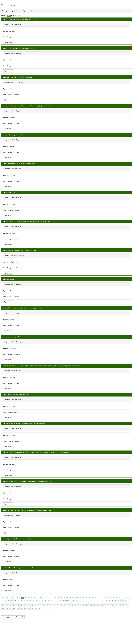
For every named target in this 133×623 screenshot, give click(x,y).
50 (18, 600)
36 (104, 597)
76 (97, 600)
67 (70, 600)
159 (3, 608)
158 (127, 605)
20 (55, 597)
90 (12, 603)
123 (127, 603)
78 (103, 600)
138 (54, 605)
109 (76, 603)
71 (82, 600)
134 (39, 605)
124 (3, 605)
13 (34, 597)
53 (27, 600)
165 (25, 608)
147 (87, 605)
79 (106, 600)
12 (31, 597)
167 (32, 608)
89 (9, 603)
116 (101, 603)
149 (94, 605)
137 (50, 605)
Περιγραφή (6, 31)
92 (18, 603)
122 (123, 603)
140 (61, 605)
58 (42, 600)
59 (45, 600)
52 (24, 600)
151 (102, 605)
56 (36, 600)
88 (5, 603)
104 (57, 603)
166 (29, 608)
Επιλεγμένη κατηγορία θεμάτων (11, 11)
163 (18, 608)
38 (110, 597)
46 (5, 600)
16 (43, 597)
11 (28, 597)
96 (30, 603)
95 (27, 603)
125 (7, 605)
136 (47, 605)
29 (83, 597)
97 (33, 603)
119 (112, 603)
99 (39, 603)
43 (126, 597)
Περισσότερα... (8, 42)
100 (43, 603)
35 (101, 597)
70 (79, 600)
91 (15, 603)
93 (21, 603)
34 (98, 597)
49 (15, 600)
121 (119, 603)
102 (50, 603)
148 (91, 605)
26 (74, 597)
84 (122, 600)
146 (83, 605)
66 (67, 600)
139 (58, 605)
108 (72, 603)
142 (69, 605)
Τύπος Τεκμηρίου (8, 37)
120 (116, 603)
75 (94, 600)
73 (88, 600)
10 (25, 597)
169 (39, 608)
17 (46, 597)
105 (61, 603)
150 (98, 605)
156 (120, 605)
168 (36, 608)
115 (97, 603)
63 (57, 600)
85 (125, 600)
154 (113, 605)
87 (2, 603)
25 (71, 597)
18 (49, 597)
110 (79, 603)
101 (46, 603)
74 (91, 600)
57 (39, 600)
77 (100, 600)
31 (89, 597)
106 (65, 603)
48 (12, 600)
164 (21, 608)
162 (14, 608)
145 (80, 605)
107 (68, 603)
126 (10, 605)
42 (122, 597)
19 (52, 597)
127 (14, 605)
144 (76, 605)
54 (30, 600)
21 (58, 597)
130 (25, 605)
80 (109, 600)
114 (94, 603)
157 (123, 605)
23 (64, 597)
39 (113, 597)
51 (21, 600)
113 (90, 603)
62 (54, 600)
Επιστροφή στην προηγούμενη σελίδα (12, 617)
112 (87, 603)
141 (65, 605)
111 (83, 603)
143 (72, 605)
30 (86, 597)
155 (116, 605)
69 (76, 600)
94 (24, 603)
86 (128, 600)
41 (119, 597)
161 (10, 608)
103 (54, 603)
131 (29, 605)
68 (73, 600)
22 (61, 597)
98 (36, 603)
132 (32, 605)
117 (105, 603)
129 (21, 605)
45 (2, 600)
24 (67, 597)
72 (85, 600)
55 (33, 600)
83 (119, 600)
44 (129, 597)
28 (80, 597)
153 (109, 605)
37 (107, 597)
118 (108, 603)
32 (92, 597)
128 (18, 605)
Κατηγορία (7, 24)
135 (43, 605)
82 (115, 600)
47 (9, 600)
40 (116, 597)
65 (63, 600)
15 (40, 597)
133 (36, 605)
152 (105, 605)
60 (48, 600)
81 (112, 600)
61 (51, 600)
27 (77, 597)
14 (37, 597)
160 (7, 608)
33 (95, 597)
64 (60, 600)
